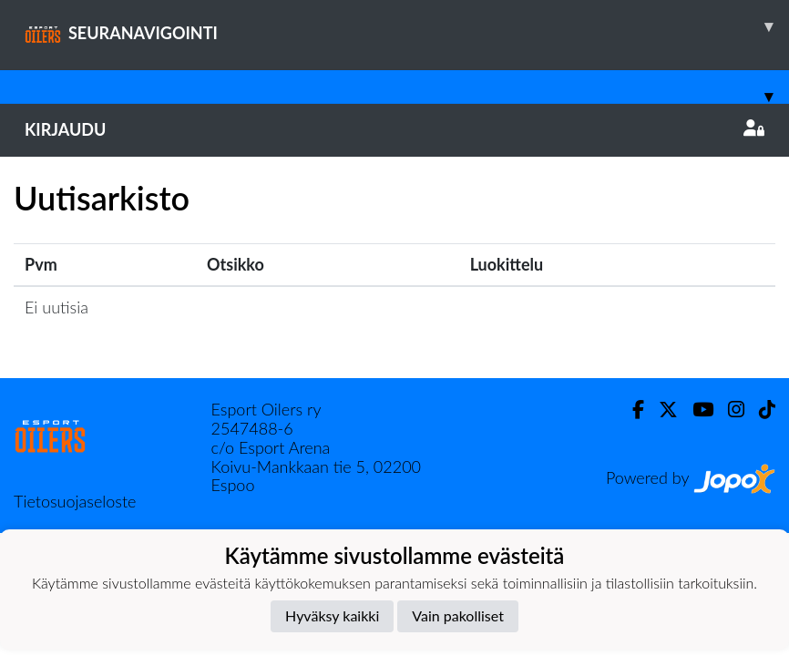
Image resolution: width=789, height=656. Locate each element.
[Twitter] (661, 409)
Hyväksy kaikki (332, 615)
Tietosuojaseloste (75, 501)
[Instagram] (728, 409)
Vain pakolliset (458, 615)
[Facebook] (631, 409)
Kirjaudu (394, 129)
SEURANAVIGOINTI (407, 26)
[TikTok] (759, 409)
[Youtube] (695, 409)
